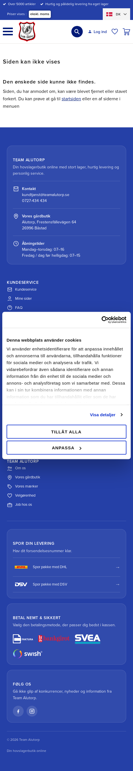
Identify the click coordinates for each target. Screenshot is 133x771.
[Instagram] (32, 711)
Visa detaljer (102, 414)
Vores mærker (22, 486)
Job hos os (19, 505)
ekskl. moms (39, 14)
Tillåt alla (66, 431)
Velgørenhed (21, 496)
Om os (16, 468)
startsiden (71, 99)
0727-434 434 (34, 200)
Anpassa (66, 447)
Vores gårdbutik (23, 477)
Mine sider (19, 298)
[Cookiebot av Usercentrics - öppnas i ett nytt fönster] (101, 320)
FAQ (15, 308)
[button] (8, 31)
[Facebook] (18, 711)
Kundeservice (22, 289)
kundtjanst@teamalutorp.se (45, 194)
